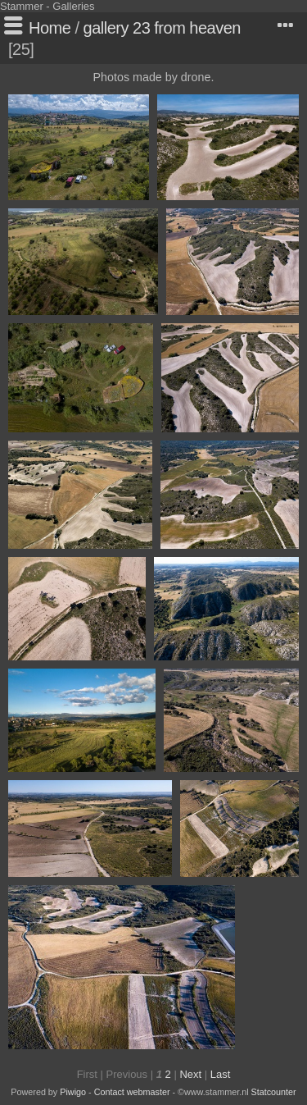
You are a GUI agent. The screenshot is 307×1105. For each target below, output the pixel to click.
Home (49, 28)
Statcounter (273, 1092)
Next (190, 1074)
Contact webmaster (132, 1092)
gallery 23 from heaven (162, 28)
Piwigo (73, 1092)
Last (220, 1074)
